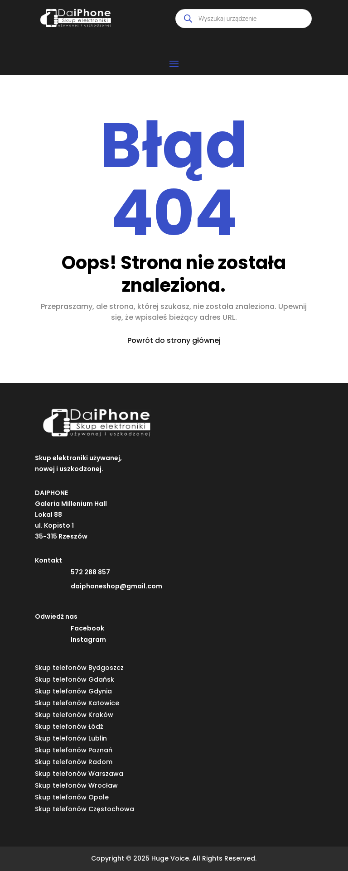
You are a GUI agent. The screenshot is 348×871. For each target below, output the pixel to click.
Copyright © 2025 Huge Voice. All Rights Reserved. (173, 858)
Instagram (88, 639)
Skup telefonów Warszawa (79, 773)
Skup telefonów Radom (73, 761)
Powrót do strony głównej (174, 340)
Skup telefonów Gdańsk (74, 679)
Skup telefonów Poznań (73, 750)
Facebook (87, 628)
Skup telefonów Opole (72, 797)
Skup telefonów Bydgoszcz (79, 667)
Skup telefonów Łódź (69, 726)
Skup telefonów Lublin (71, 738)
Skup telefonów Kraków (74, 714)
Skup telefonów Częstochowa (84, 808)
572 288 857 (90, 572)
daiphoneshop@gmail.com (116, 586)
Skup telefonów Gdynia (73, 691)
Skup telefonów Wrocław (76, 785)
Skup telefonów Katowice (77, 702)
